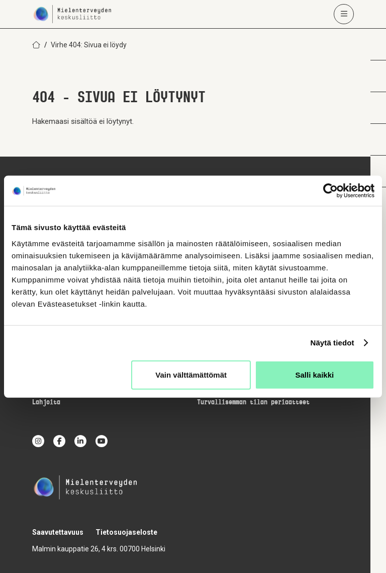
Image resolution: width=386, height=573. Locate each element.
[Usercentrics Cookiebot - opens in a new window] (330, 190)
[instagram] (38, 441)
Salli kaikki (315, 374)
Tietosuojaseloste (126, 532)
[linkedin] (80, 441)
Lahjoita (46, 402)
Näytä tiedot (332, 342)
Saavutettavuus (57, 532)
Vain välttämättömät (191, 374)
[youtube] (101, 441)
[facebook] (59, 441)
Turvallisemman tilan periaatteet (253, 402)
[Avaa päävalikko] (344, 14)
